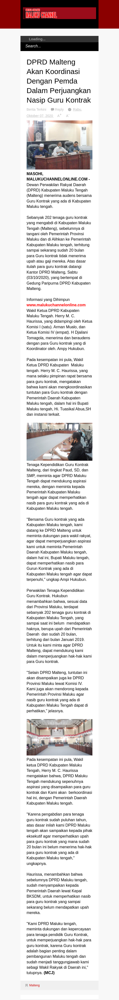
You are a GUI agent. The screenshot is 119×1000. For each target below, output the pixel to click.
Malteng (34, 985)
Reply (60, 109)
